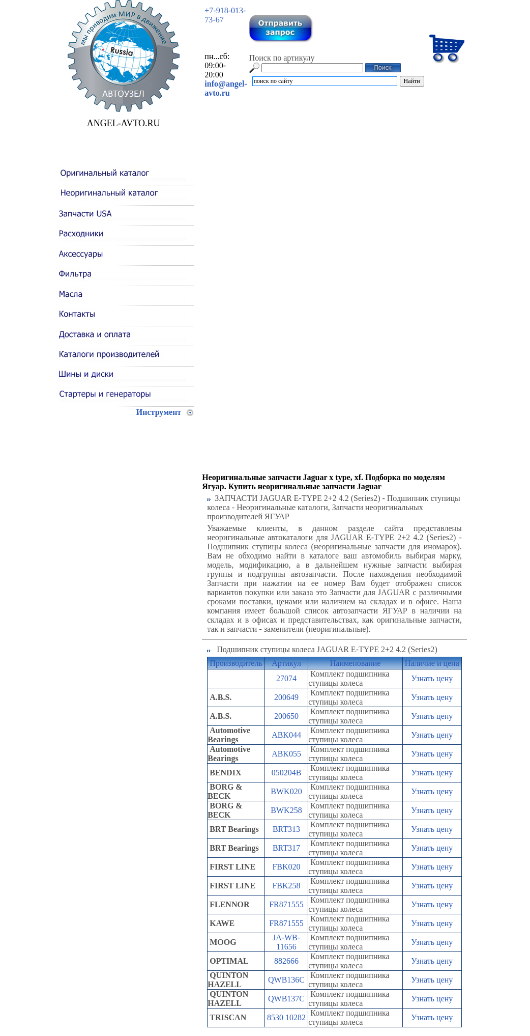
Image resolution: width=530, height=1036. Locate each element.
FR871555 (286, 904)
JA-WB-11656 (286, 942)
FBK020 (286, 866)
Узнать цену (432, 678)
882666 (286, 961)
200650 (286, 716)
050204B (287, 772)
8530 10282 (286, 1017)
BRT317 (286, 848)
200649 (286, 697)
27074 (286, 678)
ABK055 (286, 753)
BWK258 (286, 810)
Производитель (236, 663)
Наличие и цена (432, 663)
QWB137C (286, 998)
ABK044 (286, 735)
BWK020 (286, 791)
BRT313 (286, 829)
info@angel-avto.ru (225, 88)
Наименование (355, 663)
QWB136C (286, 979)
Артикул (286, 663)
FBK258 (286, 885)
